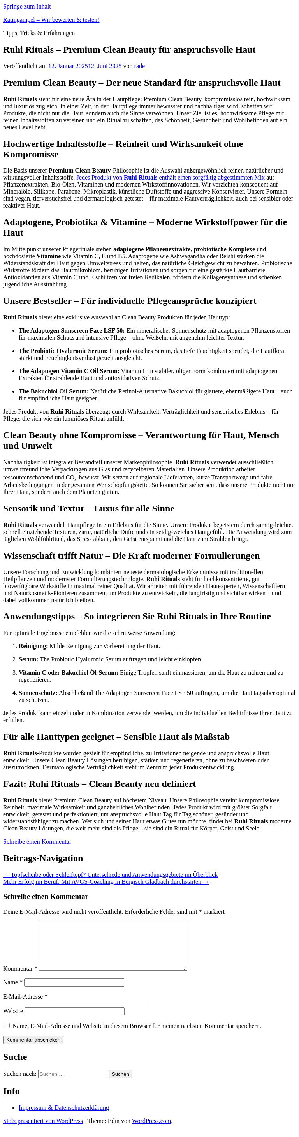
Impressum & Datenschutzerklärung (64, 1117)
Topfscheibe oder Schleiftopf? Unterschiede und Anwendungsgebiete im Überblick (110, 874)
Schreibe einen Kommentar (37, 841)
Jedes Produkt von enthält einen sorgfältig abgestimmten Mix (171, 177)
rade (139, 66)
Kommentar (20, 978)
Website (13, 1020)
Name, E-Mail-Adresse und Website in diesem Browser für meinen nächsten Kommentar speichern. (136, 1035)
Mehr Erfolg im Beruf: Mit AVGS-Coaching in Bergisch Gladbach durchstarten (106, 881)
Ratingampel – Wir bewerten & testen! (51, 19)
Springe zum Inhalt (27, 6)
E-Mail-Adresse (25, 1006)
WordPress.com (151, 1130)
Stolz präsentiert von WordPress (43, 1130)
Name (13, 991)
